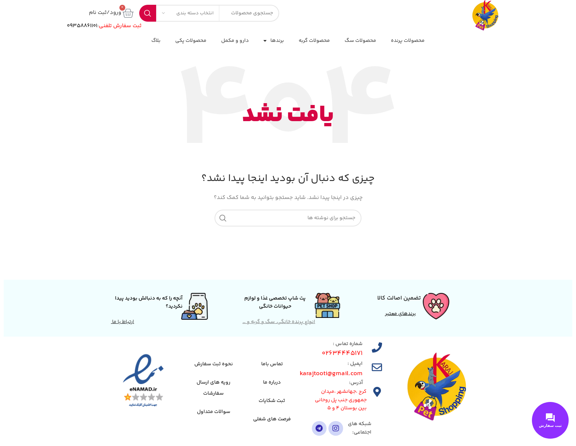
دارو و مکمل (235, 41)
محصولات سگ (360, 41)
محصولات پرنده (408, 41)
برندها (273, 41)
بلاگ (156, 41)
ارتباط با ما (122, 322)
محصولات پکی (190, 41)
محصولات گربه (314, 41)
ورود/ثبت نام (105, 12)
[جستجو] (288, 218)
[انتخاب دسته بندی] (187, 13)
